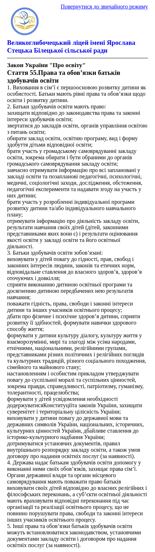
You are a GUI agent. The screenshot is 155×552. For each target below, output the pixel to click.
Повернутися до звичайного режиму (104, 7)
